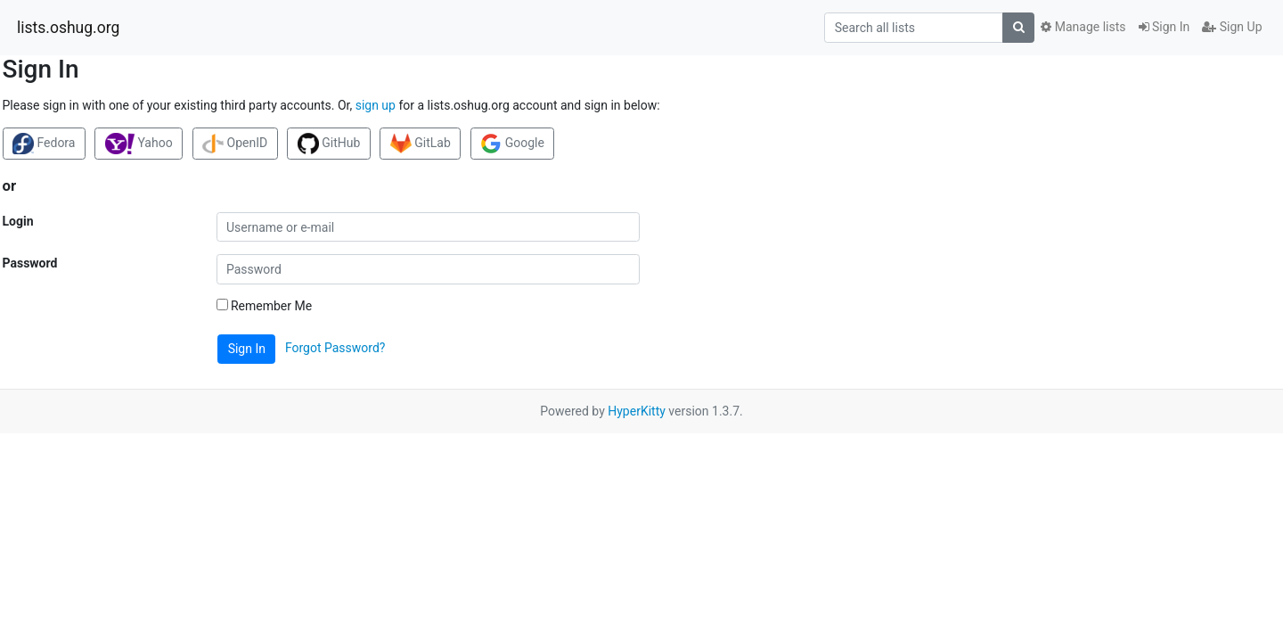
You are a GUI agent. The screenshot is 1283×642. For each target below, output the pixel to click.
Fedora (43, 143)
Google (512, 143)
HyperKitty (637, 411)
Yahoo (139, 143)
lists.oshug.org (68, 28)
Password (30, 263)
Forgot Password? (335, 348)
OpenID (234, 143)
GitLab (420, 143)
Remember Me (265, 306)
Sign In (1164, 27)
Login (18, 221)
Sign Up (1232, 27)
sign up (375, 105)
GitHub (329, 143)
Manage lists (1083, 27)
